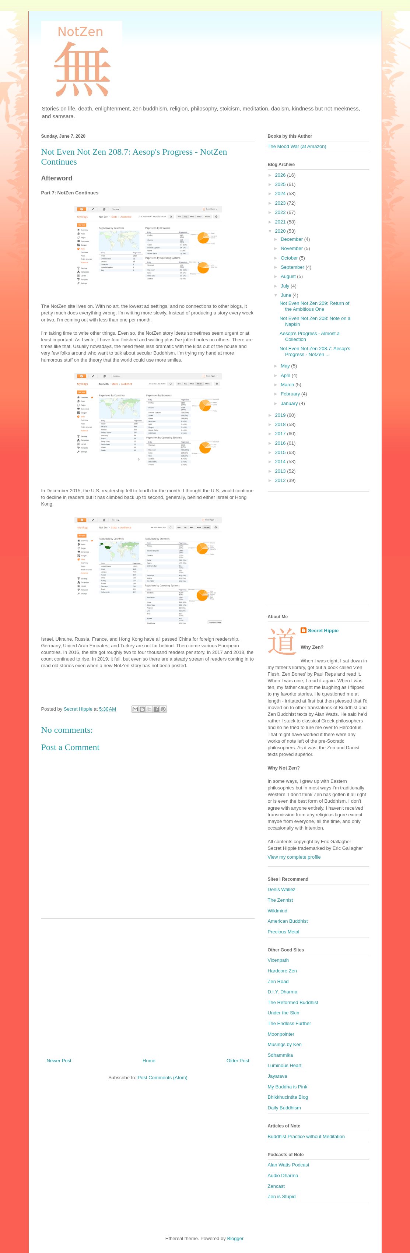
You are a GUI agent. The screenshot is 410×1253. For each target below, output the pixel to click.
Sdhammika (280, 1055)
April (286, 375)
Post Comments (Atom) (163, 1077)
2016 (281, 443)
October (290, 258)
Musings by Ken (285, 1044)
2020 (281, 231)
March (288, 384)
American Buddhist (288, 921)
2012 (281, 480)
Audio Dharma (283, 1175)
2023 (281, 203)
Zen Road (278, 981)
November (292, 248)
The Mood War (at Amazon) (297, 146)
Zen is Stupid (282, 1196)
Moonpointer (281, 1034)
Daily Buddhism (284, 1108)
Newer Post (59, 1060)
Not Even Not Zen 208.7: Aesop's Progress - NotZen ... (315, 351)
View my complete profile (294, 857)
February (291, 394)
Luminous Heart (285, 1065)
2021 (281, 222)
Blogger (235, 1238)
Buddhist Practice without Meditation (306, 1136)
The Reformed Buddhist (293, 1002)
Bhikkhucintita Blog (288, 1097)
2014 (281, 461)
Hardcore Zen (282, 971)
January (290, 403)
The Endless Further (289, 1023)
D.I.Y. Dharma (283, 992)
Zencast (276, 1186)
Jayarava (277, 1076)
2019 (281, 415)
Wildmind (277, 911)
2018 (281, 424)
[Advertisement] (148, 985)
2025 (281, 184)
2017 (281, 433)
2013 (281, 471)
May (286, 366)
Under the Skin (283, 1013)
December (292, 239)
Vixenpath (278, 960)
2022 (281, 212)
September (293, 267)
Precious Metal (283, 932)
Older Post (238, 1060)
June (286, 295)
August (289, 276)
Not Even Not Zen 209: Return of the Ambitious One (314, 306)
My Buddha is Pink (288, 1087)
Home (149, 1060)
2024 (281, 193)
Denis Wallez (281, 889)
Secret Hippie (323, 630)
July (286, 286)
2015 (281, 452)
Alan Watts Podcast (288, 1165)
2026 (281, 175)
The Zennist (280, 900)
